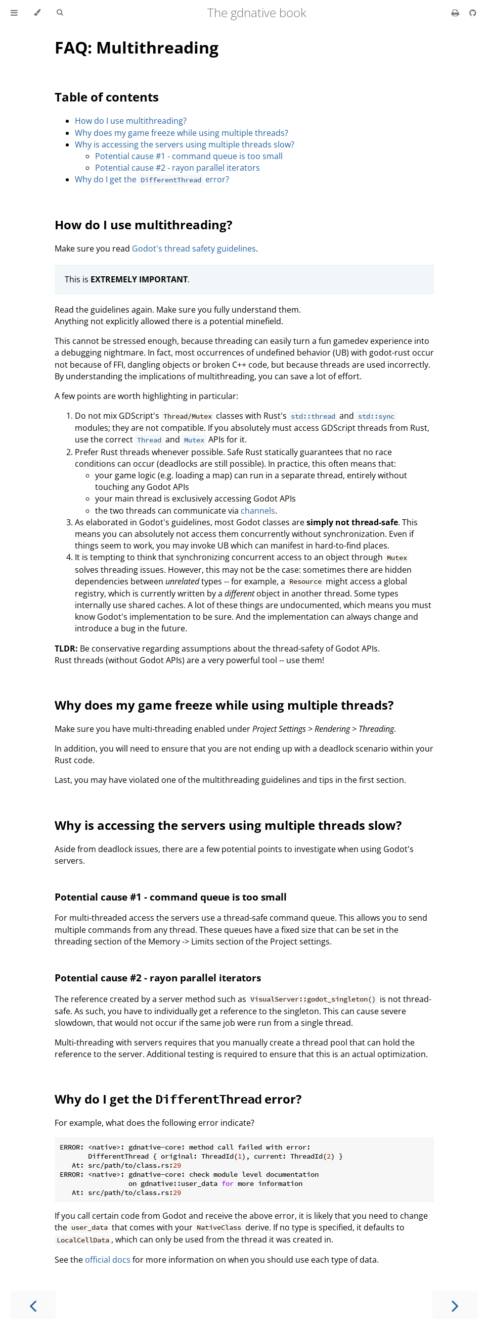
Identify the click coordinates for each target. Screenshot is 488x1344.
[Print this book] (456, 12)
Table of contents (107, 96)
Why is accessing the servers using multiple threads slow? (184, 144)
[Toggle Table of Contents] (14, 12)
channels (258, 510)
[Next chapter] (455, 1305)
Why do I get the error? (152, 179)
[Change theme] (37, 12)
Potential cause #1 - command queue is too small (189, 156)
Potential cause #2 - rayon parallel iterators (177, 167)
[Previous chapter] (33, 1305)
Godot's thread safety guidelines (194, 248)
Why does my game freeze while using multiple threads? (181, 132)
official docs (107, 1259)
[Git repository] (472, 12)
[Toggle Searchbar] (60, 12)
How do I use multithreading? (131, 120)
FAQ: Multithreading (136, 47)
